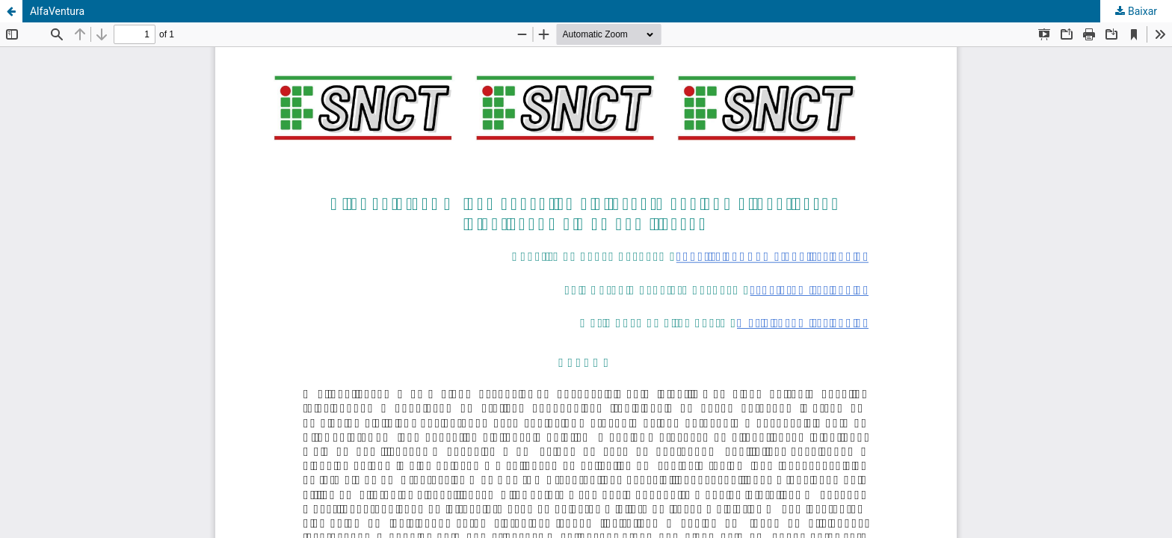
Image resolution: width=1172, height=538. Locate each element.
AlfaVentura (57, 11)
